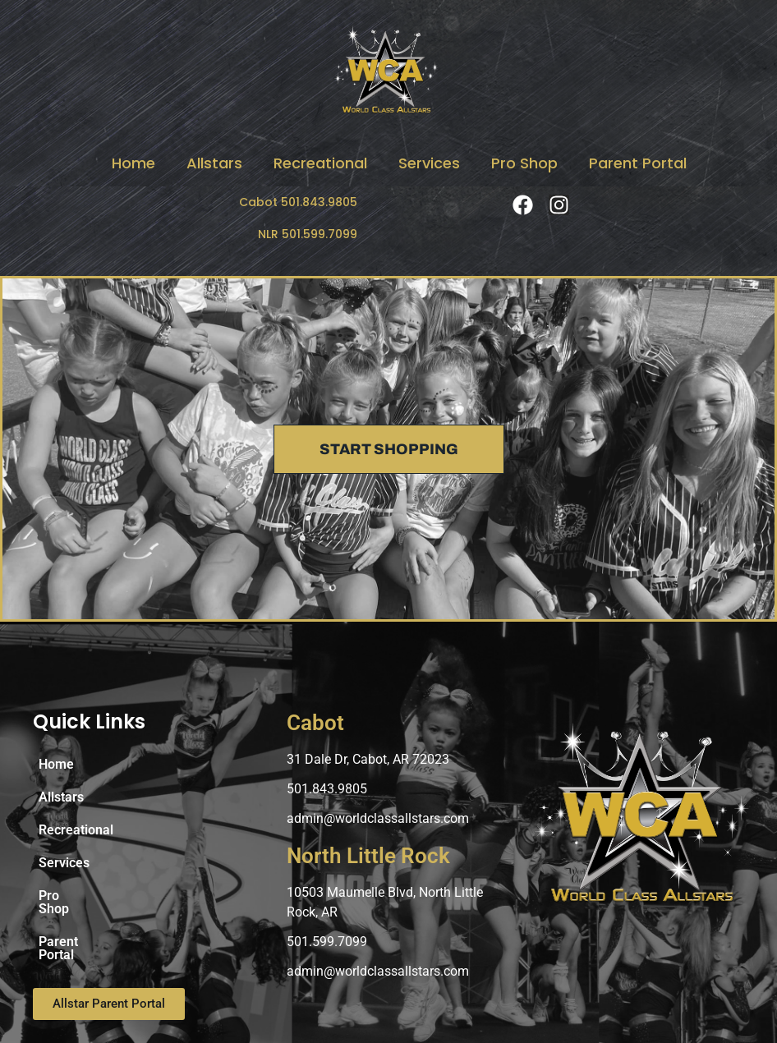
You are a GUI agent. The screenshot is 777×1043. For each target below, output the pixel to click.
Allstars (214, 163)
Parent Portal (638, 163)
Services (429, 163)
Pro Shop (524, 163)
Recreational (320, 163)
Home (133, 163)
